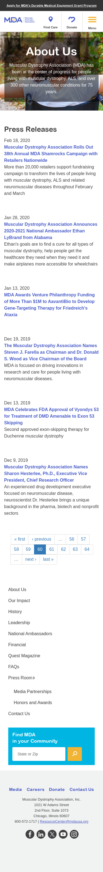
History (15, 611)
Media (15, 789)
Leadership (19, 622)
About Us (17, 589)
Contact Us (19, 713)
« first (19, 539)
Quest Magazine (24, 655)
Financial (17, 644)
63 (75, 549)
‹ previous (41, 539)
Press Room (21, 677)
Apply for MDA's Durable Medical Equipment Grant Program (52, 5)
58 (16, 549)
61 (51, 549)
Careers (35, 789)
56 (71, 539)
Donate (72, 21)
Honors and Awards (33, 702)
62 (63, 549)
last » (48, 559)
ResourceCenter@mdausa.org (64, 821)
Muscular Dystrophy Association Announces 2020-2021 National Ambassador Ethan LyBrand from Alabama (50, 231)
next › (30, 559)
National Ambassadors (30, 633)
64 (87, 549)
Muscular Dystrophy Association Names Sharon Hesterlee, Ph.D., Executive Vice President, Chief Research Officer (46, 473)
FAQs (13, 666)
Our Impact (19, 600)
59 (28, 549)
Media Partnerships (33, 691)
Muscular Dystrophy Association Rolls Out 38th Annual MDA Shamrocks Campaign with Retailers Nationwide (51, 154)
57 (83, 539)
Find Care (50, 21)
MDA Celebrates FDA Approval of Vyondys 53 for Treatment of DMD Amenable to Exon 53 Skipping (51, 416)
